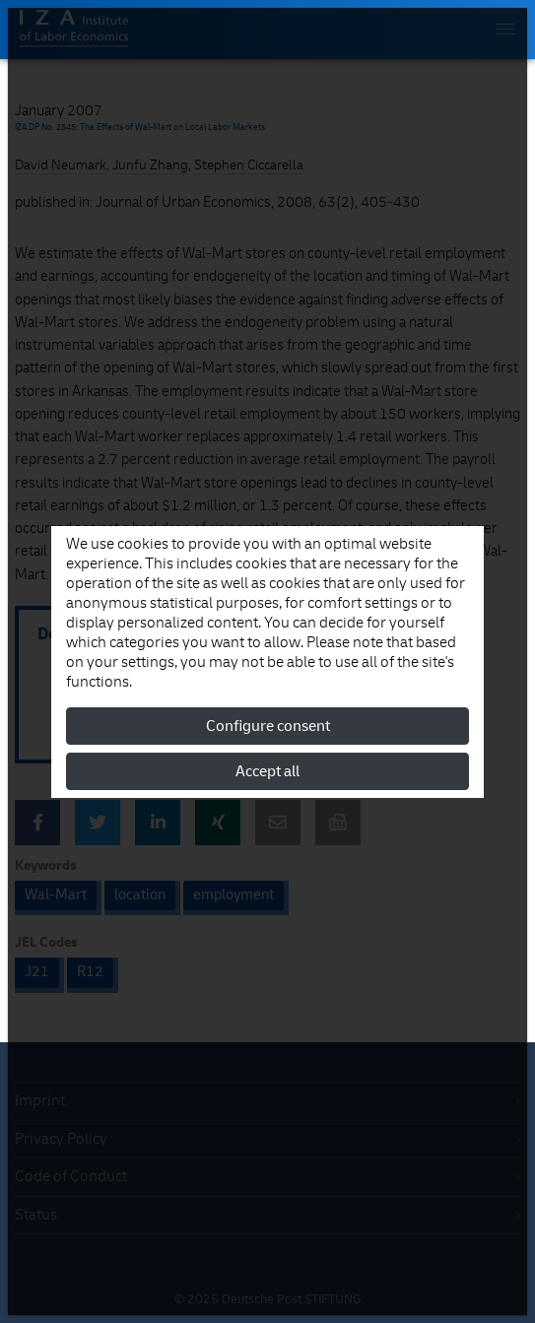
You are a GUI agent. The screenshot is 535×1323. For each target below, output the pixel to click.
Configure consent (268, 726)
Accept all (267, 771)
